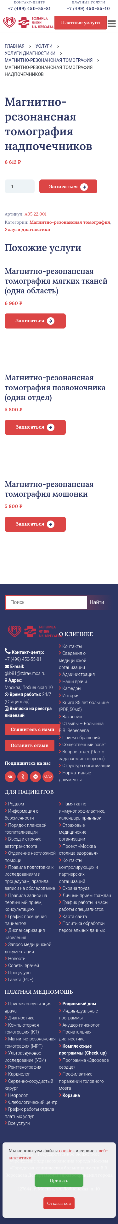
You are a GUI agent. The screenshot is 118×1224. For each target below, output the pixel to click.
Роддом (16, 803)
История (71, 695)
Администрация (78, 674)
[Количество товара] (20, 186)
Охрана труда (76, 888)
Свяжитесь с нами (32, 729)
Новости (16, 958)
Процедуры (19, 972)
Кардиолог (19, 1074)
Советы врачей (23, 965)
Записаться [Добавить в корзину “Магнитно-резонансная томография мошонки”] (29, 524)
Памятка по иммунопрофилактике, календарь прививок (82, 810)
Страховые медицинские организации (73, 832)
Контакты (72, 646)
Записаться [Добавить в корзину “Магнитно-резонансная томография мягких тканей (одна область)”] (29, 320)
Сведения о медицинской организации (72, 660)
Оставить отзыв (29, 745)
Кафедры (71, 688)
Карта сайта (75, 916)
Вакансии (72, 716)
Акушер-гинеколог (81, 1025)
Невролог (18, 1095)
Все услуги (19, 1123)
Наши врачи (74, 681)
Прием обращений (81, 737)
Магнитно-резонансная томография (70, 222)
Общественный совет (84, 744)
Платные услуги (80, 22)
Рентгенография (25, 1067)
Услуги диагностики (27, 229)
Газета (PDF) (20, 979)
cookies (66, 1150)
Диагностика (21, 1017)
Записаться (63, 186)
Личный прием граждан (87, 895)
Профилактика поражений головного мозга (81, 1081)
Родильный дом (79, 1003)
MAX (48, 776)
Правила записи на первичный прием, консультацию (26, 902)
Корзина (71, 1095)
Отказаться (59, 1203)
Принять (59, 1180)
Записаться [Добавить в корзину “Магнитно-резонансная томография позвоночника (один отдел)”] (29, 427)
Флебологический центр (32, 1102)
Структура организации (86, 765)
